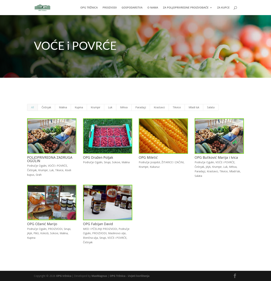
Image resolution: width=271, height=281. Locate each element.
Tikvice (176, 108)
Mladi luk (193, 108)
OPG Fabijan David (98, 223)
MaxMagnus (99, 276)
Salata (209, 108)
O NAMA (152, 7)
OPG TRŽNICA (89, 7)
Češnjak (48, 108)
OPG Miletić (148, 158)
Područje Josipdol (149, 162)
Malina (64, 108)
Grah (40, 174)
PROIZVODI (110, 7)
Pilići (37, 232)
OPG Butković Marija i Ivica (214, 158)
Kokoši (46, 232)
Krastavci (159, 108)
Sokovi (116, 162)
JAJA (206, 167)
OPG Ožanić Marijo (43, 223)
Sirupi (107, 162)
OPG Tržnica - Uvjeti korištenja (129, 276)
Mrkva (124, 108)
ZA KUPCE (223, 7)
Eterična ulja (91, 237)
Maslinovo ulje (117, 232)
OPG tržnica (63, 276)
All (34, 108)
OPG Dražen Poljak (98, 158)
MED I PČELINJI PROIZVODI (100, 228)
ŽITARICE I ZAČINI (172, 162)
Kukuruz (154, 167)
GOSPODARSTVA (132, 7)
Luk (110, 108)
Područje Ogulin (38, 166)
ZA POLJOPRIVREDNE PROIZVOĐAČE (186, 7)
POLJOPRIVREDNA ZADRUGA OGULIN (51, 159)
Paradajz (140, 108)
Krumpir (96, 108)
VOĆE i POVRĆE (58, 166)
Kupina (80, 108)
